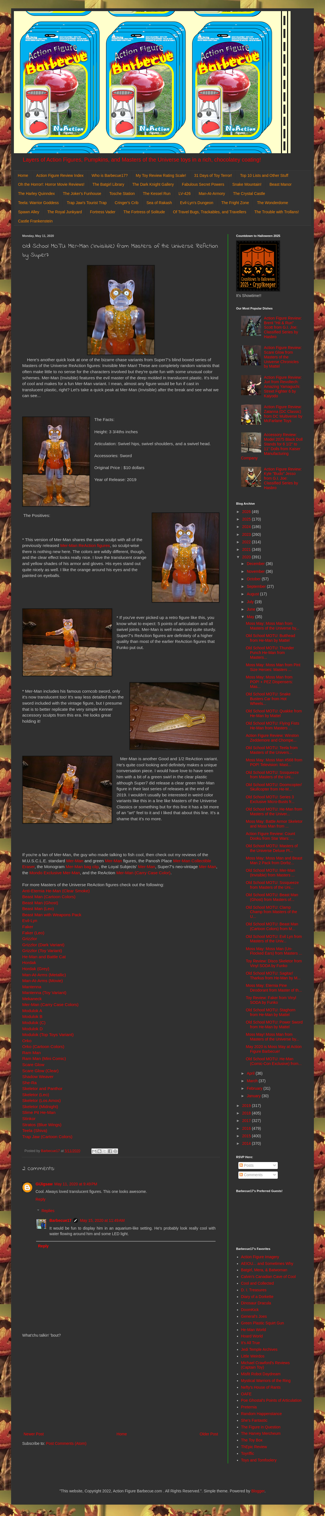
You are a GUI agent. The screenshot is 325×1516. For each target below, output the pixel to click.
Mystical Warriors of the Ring (266, 1380)
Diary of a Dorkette (257, 1296)
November (256, 571)
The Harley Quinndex (36, 193)
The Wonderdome (272, 202)
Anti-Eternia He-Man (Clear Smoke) (56, 890)
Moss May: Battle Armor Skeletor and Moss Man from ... (274, 823)
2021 (247, 549)
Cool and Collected (257, 1283)
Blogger (257, 1491)
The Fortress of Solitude (144, 212)
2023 (247, 534)
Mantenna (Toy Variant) (44, 992)
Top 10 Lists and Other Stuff (264, 175)
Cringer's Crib (126, 202)
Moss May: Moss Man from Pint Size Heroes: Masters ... (273, 667)
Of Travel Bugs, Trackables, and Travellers (209, 212)
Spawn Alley (28, 212)
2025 (247, 519)
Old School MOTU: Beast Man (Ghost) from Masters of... (272, 897)
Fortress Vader (103, 212)
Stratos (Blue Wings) (41, 1124)
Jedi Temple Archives (259, 1349)
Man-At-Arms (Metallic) (44, 974)
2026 (247, 511)
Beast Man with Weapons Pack (51, 914)
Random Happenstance (261, 1413)
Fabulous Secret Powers (203, 184)
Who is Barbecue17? (110, 175)
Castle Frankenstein (35, 221)
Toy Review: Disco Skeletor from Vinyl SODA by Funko (274, 963)
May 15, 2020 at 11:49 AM (102, 1220)
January (254, 1096)
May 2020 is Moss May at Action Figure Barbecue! (274, 1049)
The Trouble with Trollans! (276, 212)
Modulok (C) (34, 1022)
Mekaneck (32, 998)
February (255, 1088)
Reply (41, 1199)
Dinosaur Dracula (256, 1303)
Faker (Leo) (33, 932)
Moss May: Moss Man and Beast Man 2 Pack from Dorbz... (274, 860)
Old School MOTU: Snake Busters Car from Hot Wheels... (268, 699)
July (251, 602)
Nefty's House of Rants (261, 1387)
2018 (247, 1113)
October (254, 579)
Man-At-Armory (212, 193)
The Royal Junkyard (64, 212)
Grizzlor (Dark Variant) (43, 944)
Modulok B (32, 1016)
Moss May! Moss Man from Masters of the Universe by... (272, 1036)
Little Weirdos (253, 1356)
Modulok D (32, 1028)
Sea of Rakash (159, 202)
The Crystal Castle (249, 193)
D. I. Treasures (254, 1290)
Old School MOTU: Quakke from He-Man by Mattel (274, 713)
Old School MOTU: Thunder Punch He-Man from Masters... (270, 653)
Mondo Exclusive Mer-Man (54, 872)
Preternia (249, 1407)
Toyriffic (247, 1453)
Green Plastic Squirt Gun (262, 1323)
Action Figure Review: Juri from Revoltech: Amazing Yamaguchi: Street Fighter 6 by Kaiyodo (283, 386)
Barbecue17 (60, 1220)
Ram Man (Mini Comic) (44, 1058)
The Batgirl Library (108, 184)
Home (23, 175)
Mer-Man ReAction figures (85, 545)
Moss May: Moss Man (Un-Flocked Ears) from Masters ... (274, 951)
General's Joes (254, 1316)
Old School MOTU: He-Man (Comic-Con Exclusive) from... (274, 1061)
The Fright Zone (235, 202)
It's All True (250, 1343)
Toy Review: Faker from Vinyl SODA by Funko (271, 1000)
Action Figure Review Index (59, 175)
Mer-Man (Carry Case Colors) (51, 1004)
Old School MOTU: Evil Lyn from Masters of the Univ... (274, 938)
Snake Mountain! (246, 184)
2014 (247, 1143)
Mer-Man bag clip (82, 866)
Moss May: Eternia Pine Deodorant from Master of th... (274, 987)
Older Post (209, 1434)
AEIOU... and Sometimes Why (267, 1263)
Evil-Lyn (29, 920)
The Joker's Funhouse (82, 193)
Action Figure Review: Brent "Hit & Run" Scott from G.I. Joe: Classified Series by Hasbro (283, 327)
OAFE (246, 1394)
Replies (47, 1210)
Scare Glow (33, 1064)
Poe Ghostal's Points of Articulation (271, 1400)
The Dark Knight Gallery (153, 184)
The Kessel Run (157, 193)
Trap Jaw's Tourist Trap (87, 202)
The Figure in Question (261, 1427)
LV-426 (185, 193)
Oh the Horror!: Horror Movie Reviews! (51, 184)
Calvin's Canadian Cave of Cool (268, 1276)
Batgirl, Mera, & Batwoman (264, 1270)
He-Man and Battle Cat (44, 956)
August (253, 594)
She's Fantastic (254, 1420)
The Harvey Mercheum (261, 1433)
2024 (247, 526)
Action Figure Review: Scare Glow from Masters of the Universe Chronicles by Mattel (283, 356)
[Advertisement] (120, 1385)
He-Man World (253, 1329)
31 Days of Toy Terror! (213, 175)
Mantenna (32, 986)
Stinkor (29, 1118)
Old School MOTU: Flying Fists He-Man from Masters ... (272, 725)
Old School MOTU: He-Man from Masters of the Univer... (274, 811)
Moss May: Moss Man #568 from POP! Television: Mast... (274, 762)
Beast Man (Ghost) (40, 902)
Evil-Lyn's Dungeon (196, 202)
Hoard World (252, 1336)
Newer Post (34, 1434)
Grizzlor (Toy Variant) (42, 950)
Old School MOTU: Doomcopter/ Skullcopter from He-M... (274, 787)
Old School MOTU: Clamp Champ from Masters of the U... (271, 912)
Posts (246, 1165)
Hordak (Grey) (35, 968)
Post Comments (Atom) (66, 1443)
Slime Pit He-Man (39, 1112)
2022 (247, 542)
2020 (247, 557)
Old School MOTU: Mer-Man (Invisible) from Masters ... (270, 872)
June (251, 609)
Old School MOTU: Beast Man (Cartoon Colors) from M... (272, 926)
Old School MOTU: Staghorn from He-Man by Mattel (270, 1012)
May (251, 617)
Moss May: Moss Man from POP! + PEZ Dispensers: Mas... (269, 682)
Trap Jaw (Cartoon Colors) (47, 1136)
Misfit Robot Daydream (261, 1374)
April (251, 1073)
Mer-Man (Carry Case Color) (143, 872)
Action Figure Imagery (260, 1257)
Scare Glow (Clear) (40, 1070)
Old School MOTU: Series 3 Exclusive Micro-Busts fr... (270, 799)
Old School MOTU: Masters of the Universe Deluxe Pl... (272, 848)
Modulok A (32, 1010)
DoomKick (250, 1309)
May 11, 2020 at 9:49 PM (75, 1184)
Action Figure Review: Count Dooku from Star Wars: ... (270, 836)
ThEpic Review (254, 1447)
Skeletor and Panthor (42, 1088)
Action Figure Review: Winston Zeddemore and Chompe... (272, 737)
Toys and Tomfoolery (259, 1460)
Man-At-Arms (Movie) (42, 980)
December (256, 563)
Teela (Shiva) (34, 1130)
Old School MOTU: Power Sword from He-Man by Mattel (274, 1024)
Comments (251, 1175)
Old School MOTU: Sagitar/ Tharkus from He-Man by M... (273, 975)
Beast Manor (280, 184)
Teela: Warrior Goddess (38, 202)
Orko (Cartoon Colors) (43, 1046)
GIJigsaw (44, 1184)
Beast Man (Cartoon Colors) (49, 896)
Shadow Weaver (38, 1076)
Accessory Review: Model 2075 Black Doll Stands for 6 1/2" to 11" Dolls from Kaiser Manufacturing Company (272, 446)
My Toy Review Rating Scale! (161, 175)
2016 (247, 1128)
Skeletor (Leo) (35, 1094)
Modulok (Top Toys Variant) (48, 1034)
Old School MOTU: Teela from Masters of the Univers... (272, 750)
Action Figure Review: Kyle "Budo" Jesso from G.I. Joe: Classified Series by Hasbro (283, 478)
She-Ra (29, 1082)
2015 (247, 1136)
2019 (247, 1105)
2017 (247, 1120)
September (257, 586)
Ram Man (31, 1052)
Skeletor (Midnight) (40, 1106)
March (253, 1081)
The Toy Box (252, 1440)
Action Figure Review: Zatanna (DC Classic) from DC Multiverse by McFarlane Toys (283, 414)
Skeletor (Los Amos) (41, 1100)
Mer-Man (74, 860)
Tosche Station (122, 193)
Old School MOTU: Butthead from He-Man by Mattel (270, 638)
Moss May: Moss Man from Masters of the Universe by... (272, 625)
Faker (27, 926)
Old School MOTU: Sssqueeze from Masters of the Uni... (272, 774)
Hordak (29, 962)
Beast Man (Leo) (38, 908)
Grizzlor (29, 938)
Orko (26, 1040)
